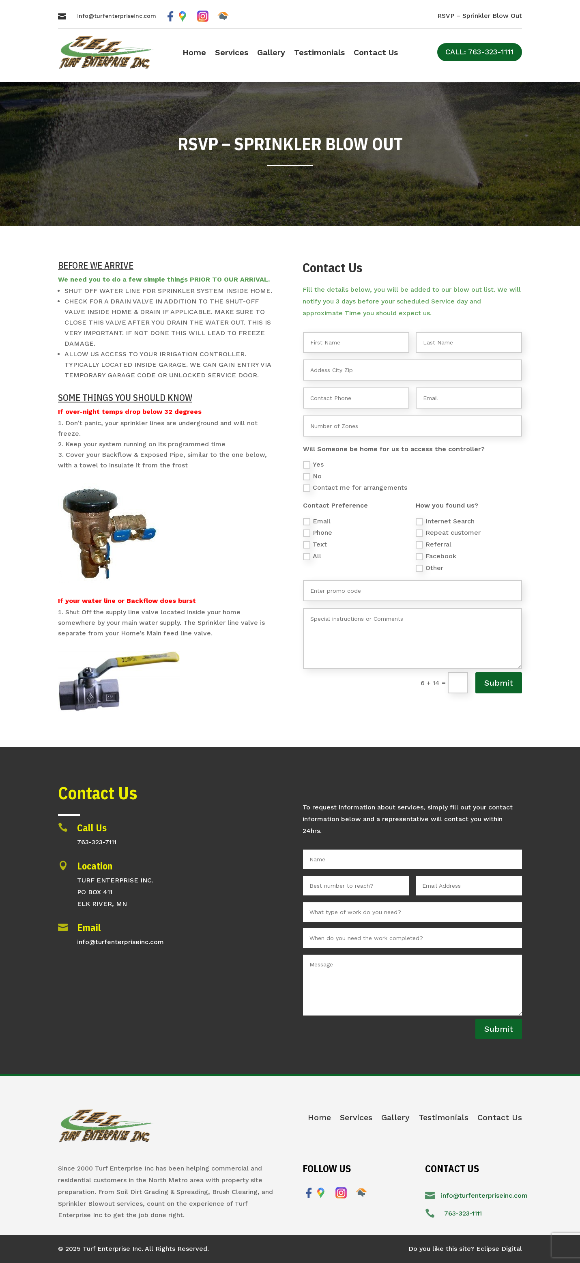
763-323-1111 (463, 1213)
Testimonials (319, 53)
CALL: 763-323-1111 (479, 51)
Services (231, 53)
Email (317, 521)
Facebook (436, 556)
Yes (313, 464)
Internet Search (445, 521)
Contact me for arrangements (355, 488)
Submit (498, 683)
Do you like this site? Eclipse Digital (465, 1248)
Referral (433, 544)
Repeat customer (448, 533)
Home (194, 53)
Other (429, 568)
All (312, 556)
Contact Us (376, 53)
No (312, 476)
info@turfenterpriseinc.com (116, 16)
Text (315, 544)
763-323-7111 (96, 842)
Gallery (271, 53)
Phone (317, 533)
